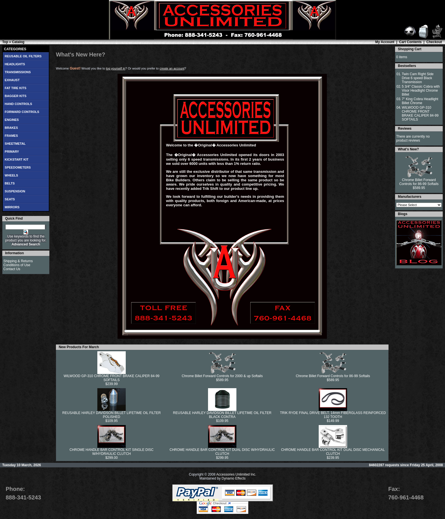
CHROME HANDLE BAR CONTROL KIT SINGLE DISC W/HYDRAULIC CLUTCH (112, 452)
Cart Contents (410, 42)
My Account (384, 42)
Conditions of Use (16, 265)
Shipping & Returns (18, 261)
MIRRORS (12, 207)
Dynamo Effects (233, 478)
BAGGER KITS (15, 96)
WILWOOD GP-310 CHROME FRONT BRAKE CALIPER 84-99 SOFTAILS (111, 378)
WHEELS (11, 175)
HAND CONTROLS (18, 104)
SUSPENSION (15, 191)
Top (5, 42)
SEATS (10, 199)
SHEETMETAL (15, 143)
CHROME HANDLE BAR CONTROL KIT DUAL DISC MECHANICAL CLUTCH (333, 452)
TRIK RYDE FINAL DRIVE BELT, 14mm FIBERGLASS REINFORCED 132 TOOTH (333, 415)
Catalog (18, 42)
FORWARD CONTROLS (22, 112)
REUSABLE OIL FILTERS (23, 56)
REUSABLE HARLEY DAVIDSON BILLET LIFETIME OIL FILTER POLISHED (111, 415)
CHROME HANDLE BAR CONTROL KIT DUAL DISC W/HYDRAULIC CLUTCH (222, 452)
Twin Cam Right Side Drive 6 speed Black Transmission (418, 78)
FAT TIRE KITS (15, 88)
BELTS (10, 183)
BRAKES (11, 127)
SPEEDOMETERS (18, 167)
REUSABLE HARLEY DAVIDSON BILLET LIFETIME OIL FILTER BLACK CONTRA (222, 415)
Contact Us (11, 269)
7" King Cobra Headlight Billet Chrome (420, 101)
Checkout (434, 42)
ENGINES (12, 119)
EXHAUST (12, 80)
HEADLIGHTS (15, 64)
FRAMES (11, 135)
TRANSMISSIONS (18, 72)
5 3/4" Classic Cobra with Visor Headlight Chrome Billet (421, 90)
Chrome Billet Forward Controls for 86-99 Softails (333, 376)
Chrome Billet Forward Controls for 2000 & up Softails (222, 376)
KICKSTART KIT (17, 159)
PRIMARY (12, 151)
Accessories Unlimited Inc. (236, 474)
